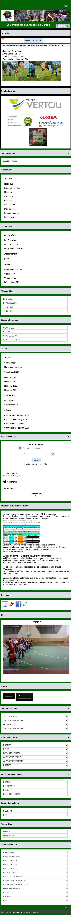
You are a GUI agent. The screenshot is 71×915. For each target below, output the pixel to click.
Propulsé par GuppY (7, 912)
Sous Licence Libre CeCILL (31, 912)
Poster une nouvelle (33, 40)
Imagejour (36, 622)
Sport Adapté (10, 363)
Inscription (9, 196)
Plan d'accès (10, 209)
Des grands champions (14, 249)
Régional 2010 (11, 386)
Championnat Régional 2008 (17, 415)
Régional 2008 (11, 390)
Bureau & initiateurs (13, 188)
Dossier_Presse (10, 161)
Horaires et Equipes (13, 367)
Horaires (8, 192)
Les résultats (10, 401)
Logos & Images (11, 213)
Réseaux (35, 595)
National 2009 (10, 378)
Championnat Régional (14, 424)
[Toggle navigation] (66, 7)
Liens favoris (10, 217)
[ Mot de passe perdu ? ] (36, 464)
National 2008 (10, 382)
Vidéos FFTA (10, 278)
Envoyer (36, 460)
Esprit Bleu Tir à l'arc (13, 270)
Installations (9, 205)
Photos (35, 615)
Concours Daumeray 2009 (16, 419)
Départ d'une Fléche (13, 282)
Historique (9, 184)
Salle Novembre (11, 405)
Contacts (8, 201)
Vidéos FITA (9, 274)
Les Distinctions (11, 244)
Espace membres (35, 437)
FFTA (6, 259)
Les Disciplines (11, 240)
